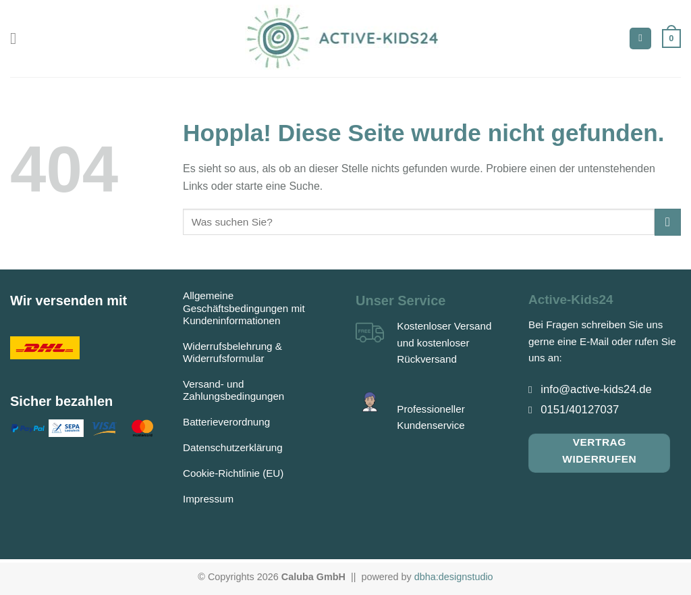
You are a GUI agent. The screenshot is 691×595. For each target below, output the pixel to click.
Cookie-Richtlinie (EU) (233, 473)
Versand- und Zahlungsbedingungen (233, 390)
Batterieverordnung (226, 422)
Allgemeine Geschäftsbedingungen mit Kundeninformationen (244, 308)
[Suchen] (640, 39)
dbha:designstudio (453, 576)
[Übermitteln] (668, 222)
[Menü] (18, 38)
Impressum (208, 499)
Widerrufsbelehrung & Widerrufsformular (232, 352)
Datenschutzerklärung (233, 447)
